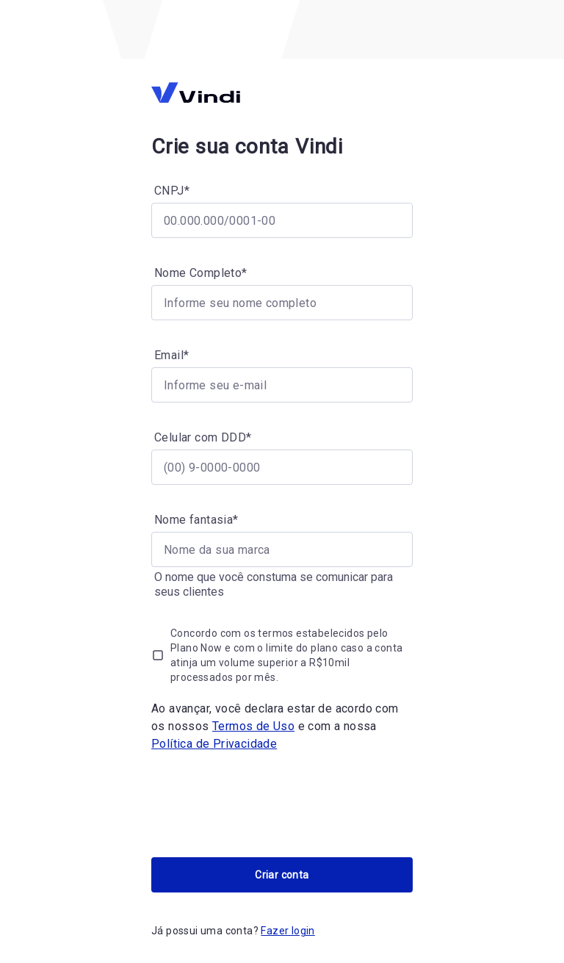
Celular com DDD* (202, 437)
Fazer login (287, 931)
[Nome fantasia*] (282, 549)
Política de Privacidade (214, 744)
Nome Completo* (200, 273)
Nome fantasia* (196, 520)
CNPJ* (171, 191)
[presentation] (263, 805)
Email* (171, 355)
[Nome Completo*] (282, 303)
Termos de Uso (253, 726)
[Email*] (282, 385)
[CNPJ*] (282, 220)
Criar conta (281, 875)
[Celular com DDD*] (282, 467)
